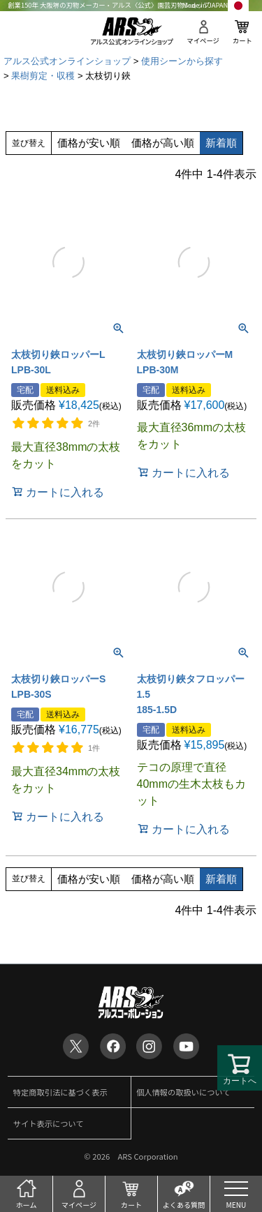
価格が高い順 (162, 143)
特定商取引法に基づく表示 (60, 1092)
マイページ (203, 40)
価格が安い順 (88, 143)
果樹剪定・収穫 (43, 75)
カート (242, 40)
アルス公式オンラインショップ (67, 61)
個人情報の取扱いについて (183, 1092)
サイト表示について (48, 1123)
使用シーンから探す (182, 61)
